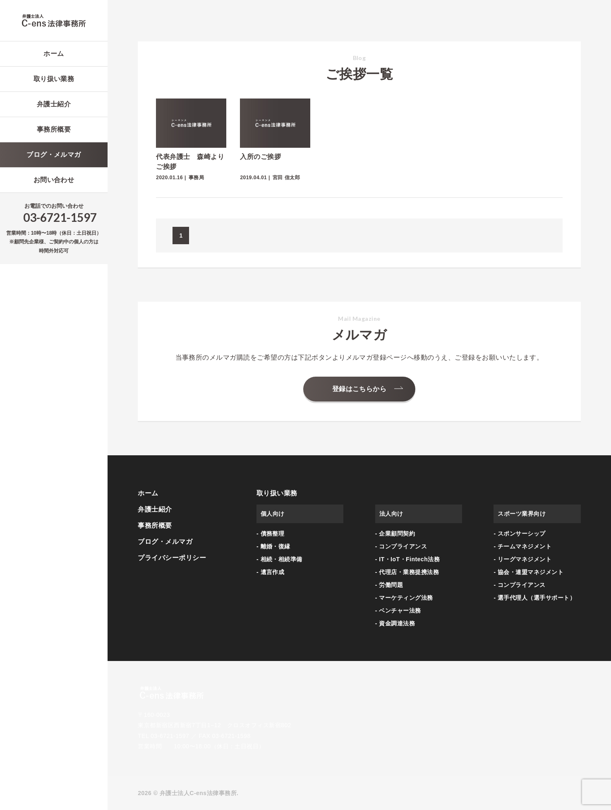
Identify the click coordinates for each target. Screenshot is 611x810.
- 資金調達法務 (395, 623)
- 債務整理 (270, 533)
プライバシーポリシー (172, 557)
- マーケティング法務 (404, 597)
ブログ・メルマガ (53, 154)
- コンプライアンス (401, 546)
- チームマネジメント (522, 546)
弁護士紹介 (54, 104)
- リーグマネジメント (522, 559)
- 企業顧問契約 (395, 533)
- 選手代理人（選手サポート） (534, 597)
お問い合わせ (54, 179)
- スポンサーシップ (519, 533)
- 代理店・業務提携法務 (407, 572)
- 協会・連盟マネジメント (528, 572)
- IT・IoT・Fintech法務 (407, 559)
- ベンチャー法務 (398, 610)
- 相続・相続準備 (279, 559)
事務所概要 (54, 129)
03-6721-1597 (60, 217)
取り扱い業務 (54, 78)
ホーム (53, 53)
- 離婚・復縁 (273, 546)
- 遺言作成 (270, 572)
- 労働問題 (389, 585)
